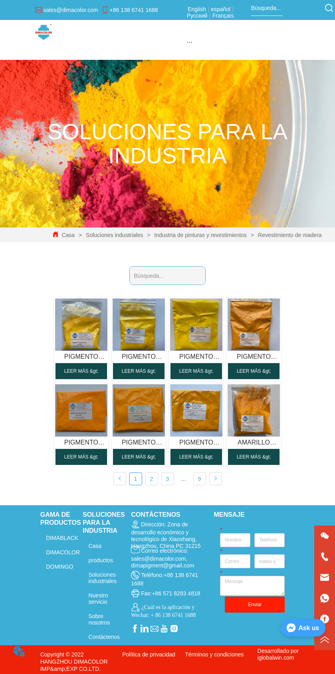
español (220, 9)
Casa (68, 235)
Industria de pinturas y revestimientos (200, 235)
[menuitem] (189, 42)
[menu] (189, 42)
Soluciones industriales (114, 235)
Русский (198, 15)
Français (222, 15)
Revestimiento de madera (288, 235)
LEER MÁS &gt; (81, 371)
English (198, 9)
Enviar (255, 604)
